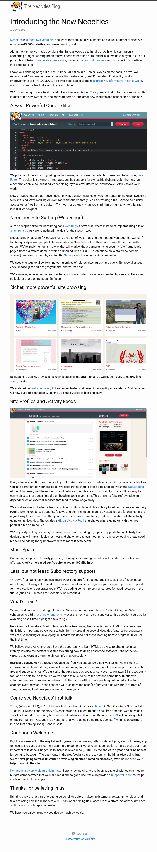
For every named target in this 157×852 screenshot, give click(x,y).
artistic (20, 85)
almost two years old (40, 40)
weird (138, 81)
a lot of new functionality (49, 614)
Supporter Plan (121, 775)
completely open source (50, 60)
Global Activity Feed (71, 520)
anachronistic (19, 230)
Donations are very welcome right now (35, 770)
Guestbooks (136, 487)
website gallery (41, 388)
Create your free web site (80, 839)
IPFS (115, 715)
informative (115, 81)
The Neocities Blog (35, 6)
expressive (100, 81)
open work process (93, 60)
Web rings (71, 226)
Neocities (16, 40)
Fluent (99, 706)
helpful (129, 81)
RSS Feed (80, 833)
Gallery (68, 255)
